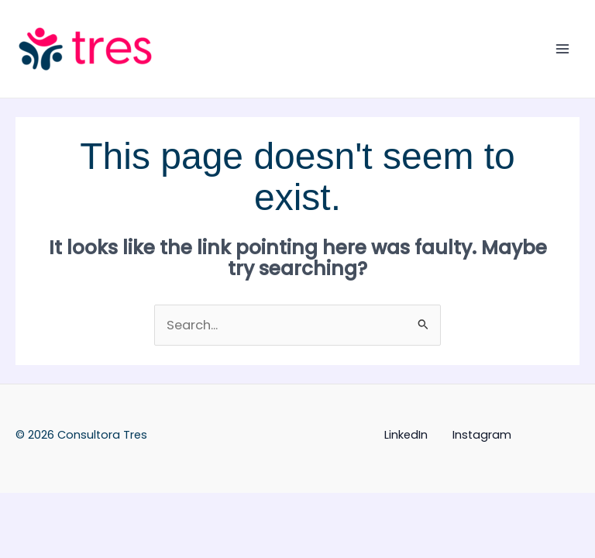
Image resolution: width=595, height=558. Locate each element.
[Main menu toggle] (562, 49)
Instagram (481, 435)
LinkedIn (406, 435)
